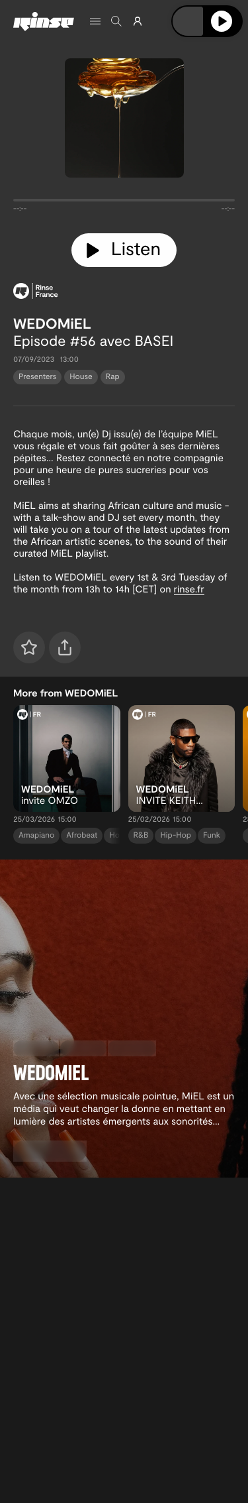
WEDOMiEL (52, 323)
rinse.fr (189, 588)
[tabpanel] (124, 203)
